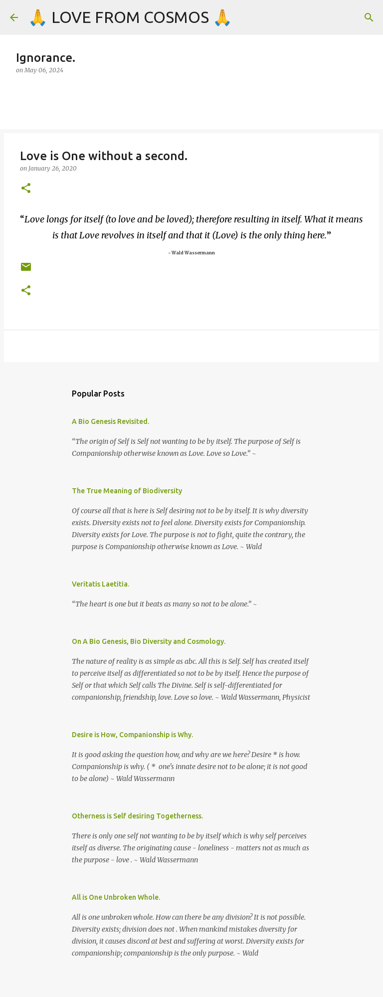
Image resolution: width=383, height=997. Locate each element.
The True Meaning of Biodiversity (127, 491)
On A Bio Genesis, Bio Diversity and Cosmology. (148, 641)
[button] (26, 189)
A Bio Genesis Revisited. (110, 421)
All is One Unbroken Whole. (116, 897)
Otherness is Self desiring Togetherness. (137, 816)
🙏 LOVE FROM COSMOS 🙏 (130, 17)
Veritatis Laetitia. (100, 584)
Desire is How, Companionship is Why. (132, 735)
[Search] (369, 17)
